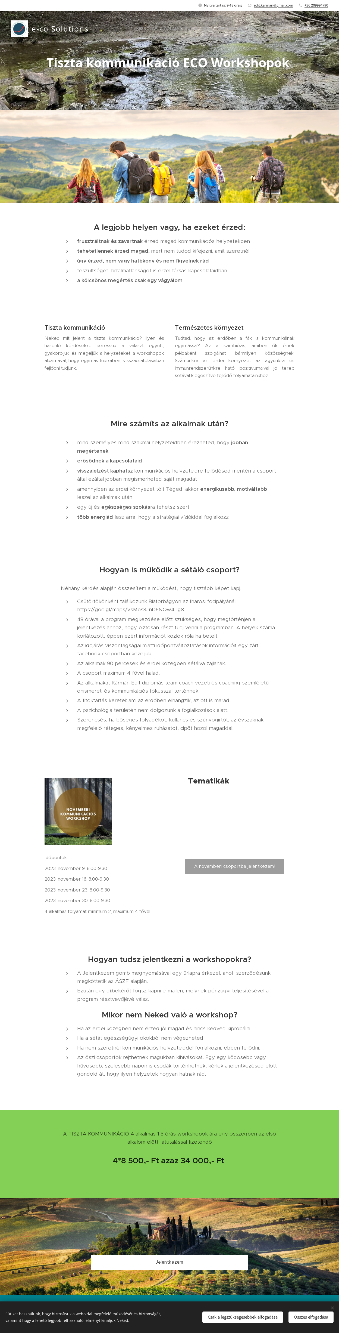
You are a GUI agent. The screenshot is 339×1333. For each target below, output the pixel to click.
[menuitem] (148, 28)
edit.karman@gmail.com (273, 5)
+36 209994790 (316, 5)
